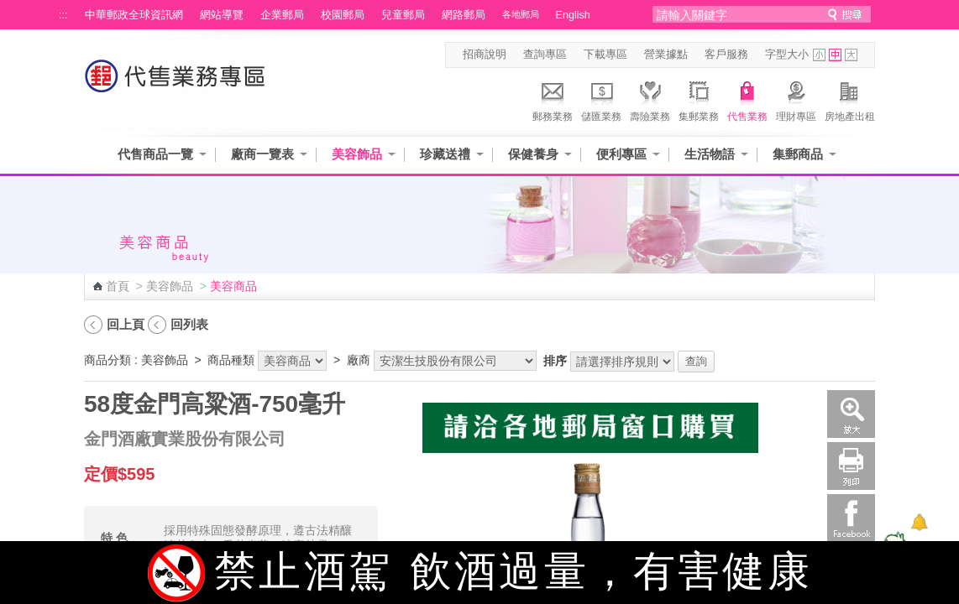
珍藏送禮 (445, 154)
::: (63, 15)
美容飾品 (357, 154)
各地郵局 (520, 14)
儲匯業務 (601, 99)
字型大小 (787, 54)
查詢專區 (545, 54)
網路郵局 (463, 15)
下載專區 (605, 54)
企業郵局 (282, 15)
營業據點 (666, 54)
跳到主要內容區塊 (8, 8)
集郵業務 (699, 99)
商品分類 (107, 360)
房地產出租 (850, 99)
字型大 (851, 55)
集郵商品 (798, 154)
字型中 (835, 55)
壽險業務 (650, 99)
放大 (851, 414)
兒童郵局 (403, 15)
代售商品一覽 (155, 154)
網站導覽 (222, 15)
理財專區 (796, 99)
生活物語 (709, 154)
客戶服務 (726, 54)
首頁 (117, 286)
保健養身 (533, 154)
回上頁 (125, 324)
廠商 (358, 360)
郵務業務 (552, 99)
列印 (851, 466)
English (573, 15)
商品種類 (230, 360)
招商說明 (484, 54)
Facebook (851, 518)
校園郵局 (342, 15)
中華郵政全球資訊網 (134, 15)
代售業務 (747, 99)
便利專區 (621, 154)
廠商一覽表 (262, 154)
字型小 (819, 55)
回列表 (189, 324)
